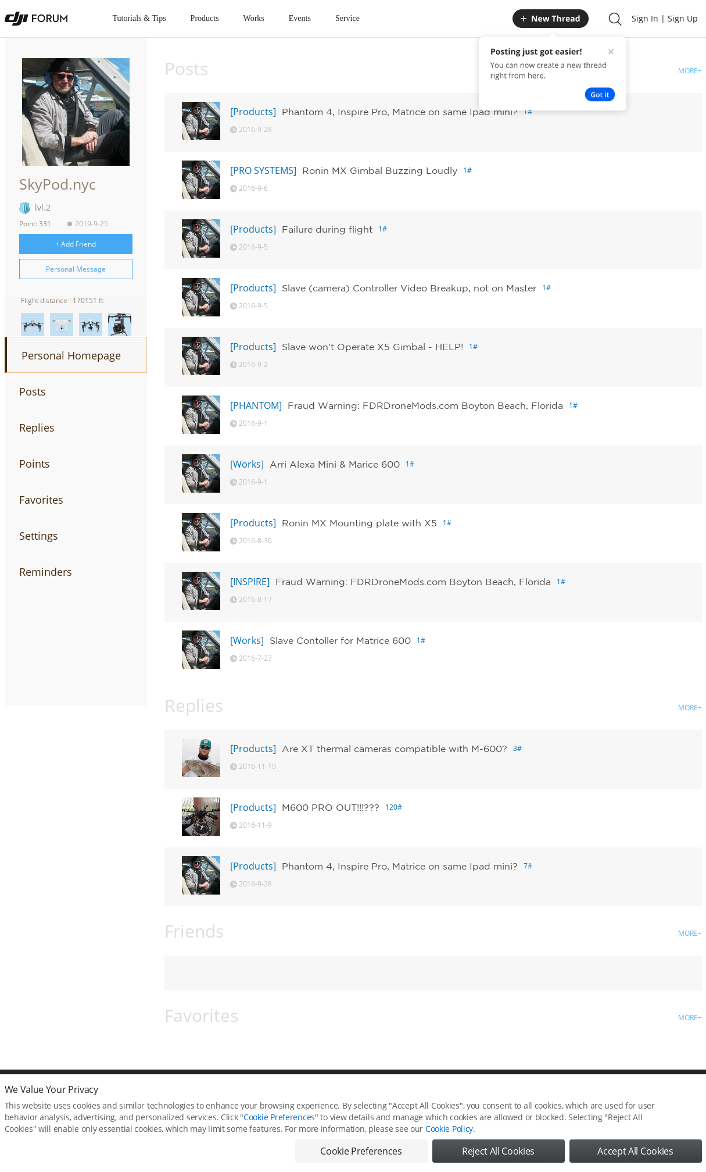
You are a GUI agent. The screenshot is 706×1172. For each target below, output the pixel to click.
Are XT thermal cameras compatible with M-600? (394, 748)
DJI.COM (513, 1095)
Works (253, 18)
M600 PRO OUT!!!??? (330, 807)
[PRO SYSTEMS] (263, 170)
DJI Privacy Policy (176, 1095)
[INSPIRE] (250, 581)
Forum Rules (309, 1095)
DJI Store (557, 1095)
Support (661, 1095)
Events (300, 18)
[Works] (247, 464)
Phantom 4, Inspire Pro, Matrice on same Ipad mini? (400, 111)
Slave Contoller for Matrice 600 (340, 640)
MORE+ (690, 71)
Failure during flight (327, 229)
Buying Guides (609, 1095)
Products (205, 18)
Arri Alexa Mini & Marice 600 (335, 464)
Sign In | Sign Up (665, 18)
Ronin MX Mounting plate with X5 (359, 523)
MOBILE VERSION (457, 1095)
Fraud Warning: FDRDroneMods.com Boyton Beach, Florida (425, 405)
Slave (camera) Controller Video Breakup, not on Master (409, 288)
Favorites (41, 500)
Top (696, 1095)
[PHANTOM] (256, 405)
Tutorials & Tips (139, 18)
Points (34, 464)
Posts (32, 391)
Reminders (45, 572)
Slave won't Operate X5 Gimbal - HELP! (372, 346)
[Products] (253, 111)
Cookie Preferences (246, 1095)
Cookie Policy (449, 1150)
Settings (38, 536)
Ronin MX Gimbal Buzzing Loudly (379, 170)
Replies (37, 427)
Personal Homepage (71, 355)
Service (347, 18)
